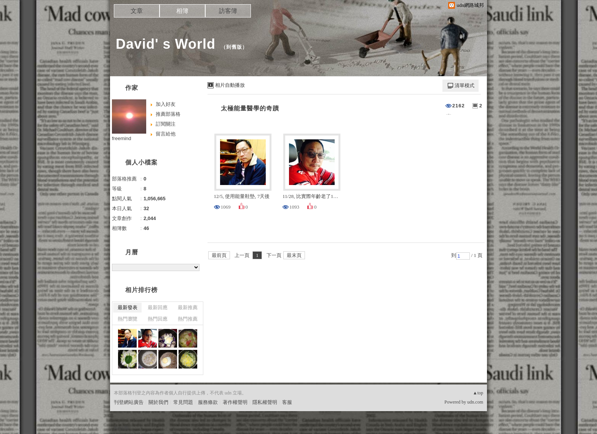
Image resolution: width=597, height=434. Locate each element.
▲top (478, 393)
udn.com (475, 402)
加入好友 (166, 104)
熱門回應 (158, 319)
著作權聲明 (235, 402)
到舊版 (234, 47)
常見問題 (183, 402)
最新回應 (158, 307)
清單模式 (464, 85)
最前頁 (219, 255)
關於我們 (158, 402)
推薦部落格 (168, 114)
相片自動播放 (230, 85)
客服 (287, 402)
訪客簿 (228, 11)
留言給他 (166, 134)
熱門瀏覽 (127, 319)
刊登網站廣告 (129, 402)
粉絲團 (121, 428)
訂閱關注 (166, 124)
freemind (121, 138)
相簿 (182, 11)
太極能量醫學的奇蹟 (250, 108)
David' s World (165, 44)
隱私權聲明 (264, 402)
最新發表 (127, 307)
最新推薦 (188, 307)
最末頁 (294, 255)
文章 (137, 11)
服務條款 (208, 402)
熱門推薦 (188, 319)
